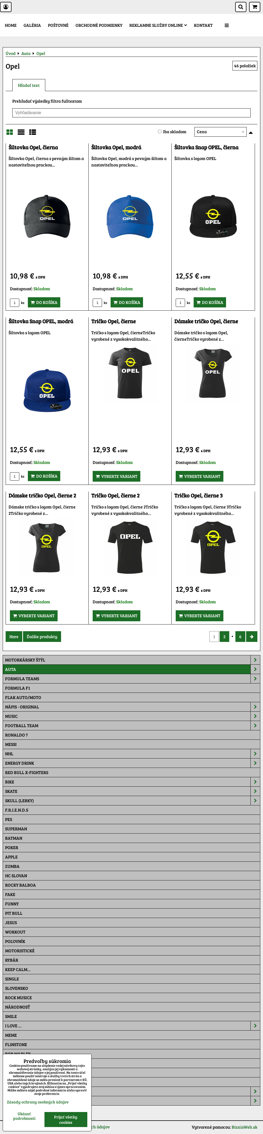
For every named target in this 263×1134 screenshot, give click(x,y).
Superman (16, 828)
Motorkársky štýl (132, 659)
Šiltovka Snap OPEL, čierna (206, 147)
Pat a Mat (15, 1072)
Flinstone (16, 1044)
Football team (132, 725)
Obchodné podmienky (99, 25)
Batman (13, 838)
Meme (11, 1035)
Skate (132, 791)
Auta (132, 669)
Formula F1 (17, 688)
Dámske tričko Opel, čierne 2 (42, 495)
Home (11, 25)
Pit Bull (13, 913)
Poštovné (58, 25)
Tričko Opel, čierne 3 (198, 495)
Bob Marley (18, 1054)
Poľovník (15, 941)
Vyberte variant (116, 476)
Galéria (32, 25)
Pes (8, 819)
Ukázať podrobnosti (24, 1115)
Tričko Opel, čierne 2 (115, 495)
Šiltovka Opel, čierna (33, 147)
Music (132, 716)
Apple (11, 857)
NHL (132, 753)
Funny (12, 903)
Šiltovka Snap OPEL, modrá (41, 321)
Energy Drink (132, 763)
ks (17, 302)
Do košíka (44, 302)
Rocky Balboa (20, 885)
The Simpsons (19, 1063)
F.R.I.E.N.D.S (16, 810)
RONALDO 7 (16, 735)
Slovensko (16, 988)
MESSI (11, 744)
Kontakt (203, 25)
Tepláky (132, 1100)
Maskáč (13, 1082)
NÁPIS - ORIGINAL (132, 706)
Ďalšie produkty (42, 636)
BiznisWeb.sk (244, 1127)
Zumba (12, 866)
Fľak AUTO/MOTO (23, 697)
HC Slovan (16, 875)
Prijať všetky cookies (65, 1119)
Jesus (11, 922)
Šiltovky (132, 1091)
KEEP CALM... (18, 969)
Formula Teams (132, 678)
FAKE (10, 894)
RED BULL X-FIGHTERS (26, 772)
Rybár (11, 960)
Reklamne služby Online (158, 25)
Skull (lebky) (132, 800)
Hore (13, 636)
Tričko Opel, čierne (113, 321)
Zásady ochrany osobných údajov (38, 1102)
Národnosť (17, 1007)
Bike (132, 781)
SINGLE (12, 978)
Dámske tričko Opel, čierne (206, 321)
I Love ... (132, 1025)
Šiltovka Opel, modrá (116, 147)
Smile (11, 1016)
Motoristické (20, 950)
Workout (15, 932)
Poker (11, 847)
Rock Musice (18, 997)
